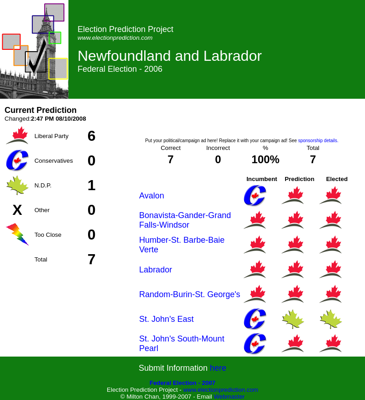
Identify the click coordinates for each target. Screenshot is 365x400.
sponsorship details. (318, 140)
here (218, 368)
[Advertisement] (242, 119)
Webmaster (229, 396)
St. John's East (166, 319)
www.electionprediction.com (220, 389)
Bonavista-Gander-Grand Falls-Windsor (185, 220)
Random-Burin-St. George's (189, 294)
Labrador (155, 269)
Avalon (151, 195)
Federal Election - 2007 (182, 382)
